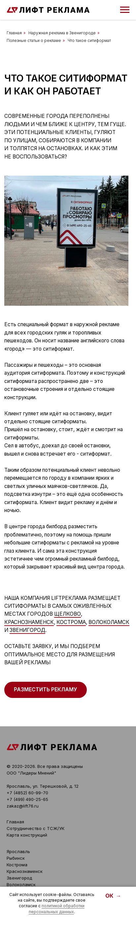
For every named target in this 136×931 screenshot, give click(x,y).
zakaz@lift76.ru (23, 806)
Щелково (67, 614)
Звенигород (27, 630)
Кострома (71, 622)
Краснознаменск (29, 622)
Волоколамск (108, 622)
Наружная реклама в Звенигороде (62, 32)
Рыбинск (16, 858)
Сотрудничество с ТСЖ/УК (35, 828)
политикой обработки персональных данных (57, 908)
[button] (45, 690)
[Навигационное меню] (124, 10)
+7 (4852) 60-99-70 (27, 792)
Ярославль (18, 851)
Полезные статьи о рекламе (34, 40)
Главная (14, 32)
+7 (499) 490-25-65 (27, 799)
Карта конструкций (27, 835)
